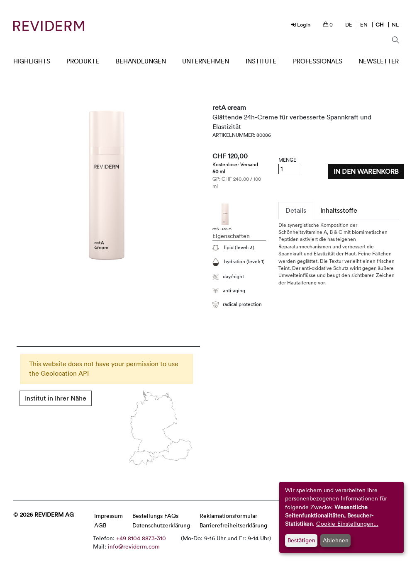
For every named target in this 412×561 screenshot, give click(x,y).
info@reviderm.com (134, 546)
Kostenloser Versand (235, 164)
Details (295, 210)
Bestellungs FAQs (155, 516)
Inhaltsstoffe (338, 210)
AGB (100, 525)
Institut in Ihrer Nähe (55, 398)
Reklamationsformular (228, 516)
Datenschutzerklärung (161, 525)
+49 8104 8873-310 (141, 538)
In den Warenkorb (366, 171)
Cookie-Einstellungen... (347, 523)
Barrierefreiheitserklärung (233, 525)
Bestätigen (301, 540)
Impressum (108, 516)
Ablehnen (336, 540)
